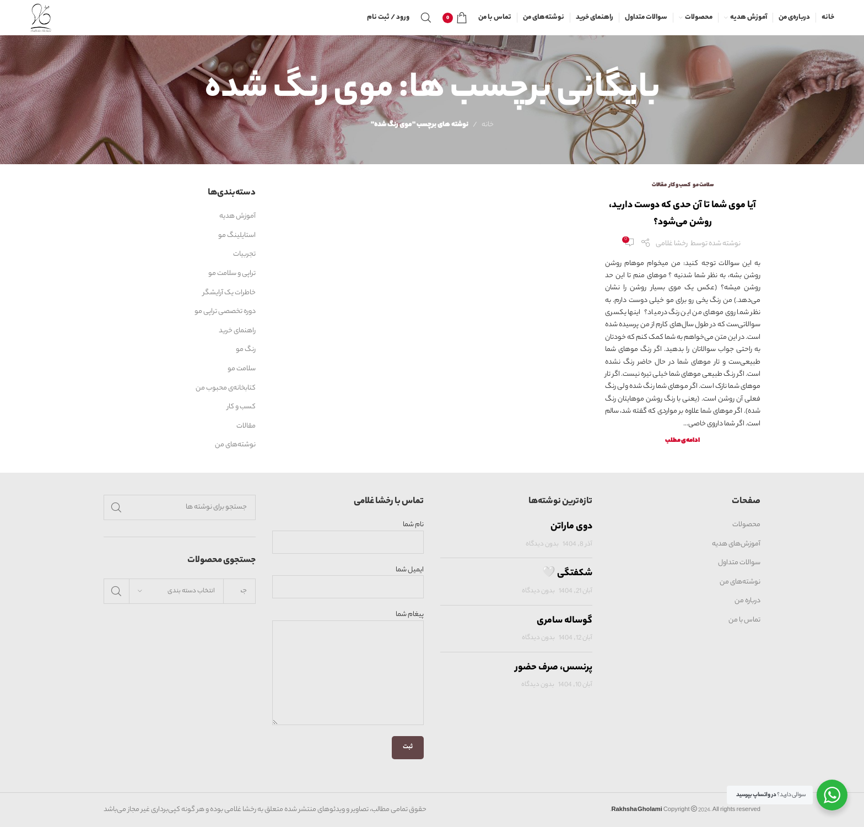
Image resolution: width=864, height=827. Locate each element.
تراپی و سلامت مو (232, 273)
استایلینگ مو (237, 235)
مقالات (659, 185)
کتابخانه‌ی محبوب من (226, 388)
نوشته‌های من (235, 445)
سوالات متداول (739, 563)
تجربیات (244, 254)
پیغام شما (348, 643)
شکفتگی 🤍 (567, 573)
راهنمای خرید (237, 331)
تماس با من (744, 620)
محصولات (746, 525)
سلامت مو (703, 185)
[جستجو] (426, 18)
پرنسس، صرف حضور (553, 667)
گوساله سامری (564, 621)
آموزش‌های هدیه (736, 544)
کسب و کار (679, 185)
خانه (488, 125)
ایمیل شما (348, 579)
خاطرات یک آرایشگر (229, 293)
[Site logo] (41, 17)
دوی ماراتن (571, 526)
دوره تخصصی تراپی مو (225, 311)
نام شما (348, 534)
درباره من (747, 601)
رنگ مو (246, 349)
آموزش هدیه (237, 216)
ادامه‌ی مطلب (682, 441)
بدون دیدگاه (542, 544)
